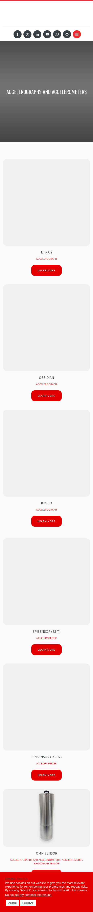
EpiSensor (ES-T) (46, 283)
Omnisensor (46, 418)
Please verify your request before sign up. (37, 638)
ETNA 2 (46, 165)
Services (9, 758)
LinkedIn (37, 34)
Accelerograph (46, 172)
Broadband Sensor (46, 429)
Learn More (46, 183)
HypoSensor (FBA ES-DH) (46, 464)
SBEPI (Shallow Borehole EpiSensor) (46, 502)
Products (10, 750)
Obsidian (46, 203)
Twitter (27, 34)
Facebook (18, 34)
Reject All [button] (27, 902)
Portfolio (10, 765)
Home (67, 34)
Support (9, 781)
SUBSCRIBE (19, 699)
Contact (9, 796)
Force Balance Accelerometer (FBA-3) (46, 541)
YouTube (47, 34)
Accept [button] (12, 902)
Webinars (9, 773)
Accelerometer (46, 290)
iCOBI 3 (46, 242)
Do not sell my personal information (28, 894)
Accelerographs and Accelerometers (35, 425)
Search (57, 34)
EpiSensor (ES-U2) (46, 322)
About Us (9, 788)
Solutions (10, 742)
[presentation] (39, 650)
